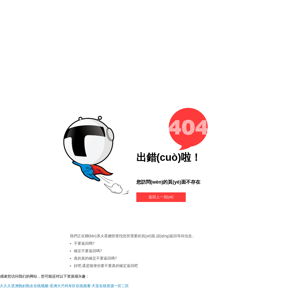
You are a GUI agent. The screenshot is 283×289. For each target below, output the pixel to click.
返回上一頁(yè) (161, 197)
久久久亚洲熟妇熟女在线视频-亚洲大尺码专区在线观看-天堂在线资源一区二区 (64, 286)
